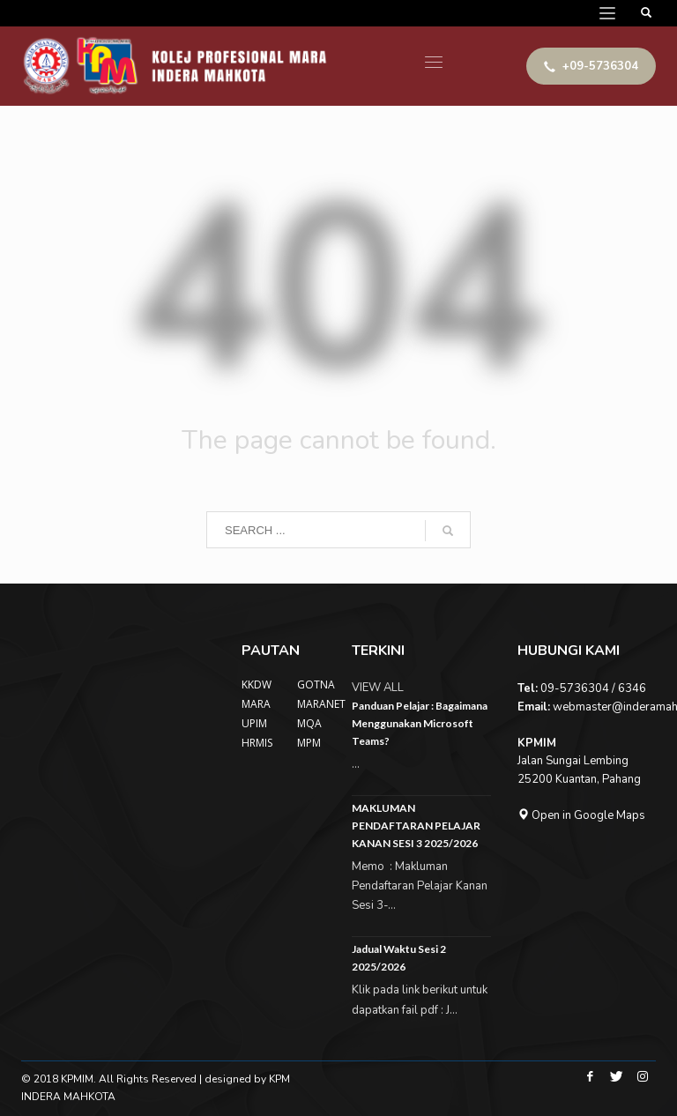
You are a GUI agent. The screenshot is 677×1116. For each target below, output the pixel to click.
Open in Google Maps (581, 815)
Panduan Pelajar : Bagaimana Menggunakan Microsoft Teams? (419, 723)
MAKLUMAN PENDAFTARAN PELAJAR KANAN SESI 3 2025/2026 (416, 825)
